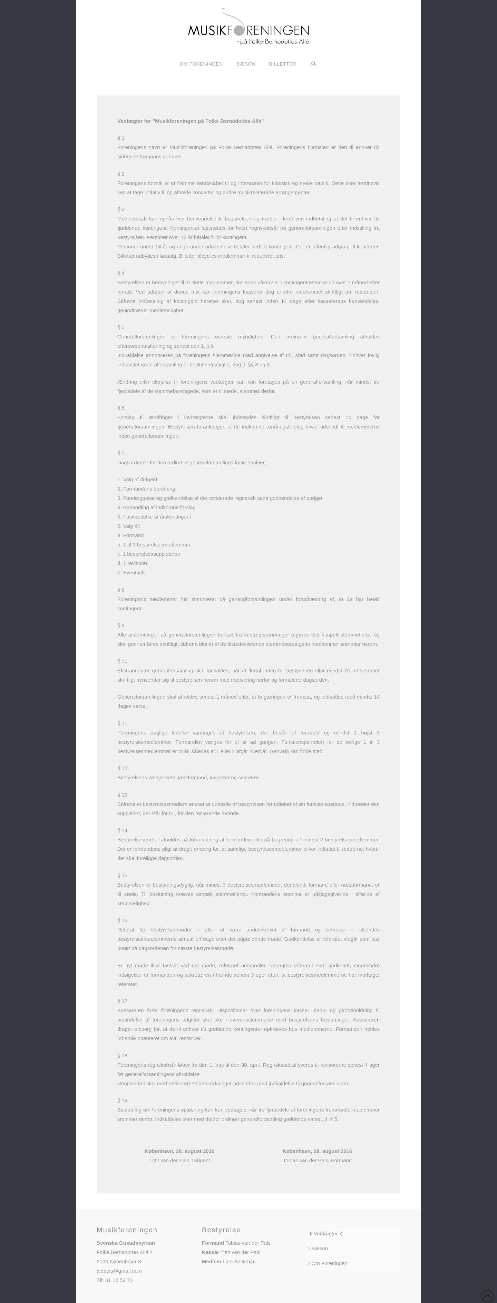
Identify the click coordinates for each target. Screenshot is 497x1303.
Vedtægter (326, 1233)
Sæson (317, 1248)
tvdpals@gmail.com (119, 1271)
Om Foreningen (327, 1263)
